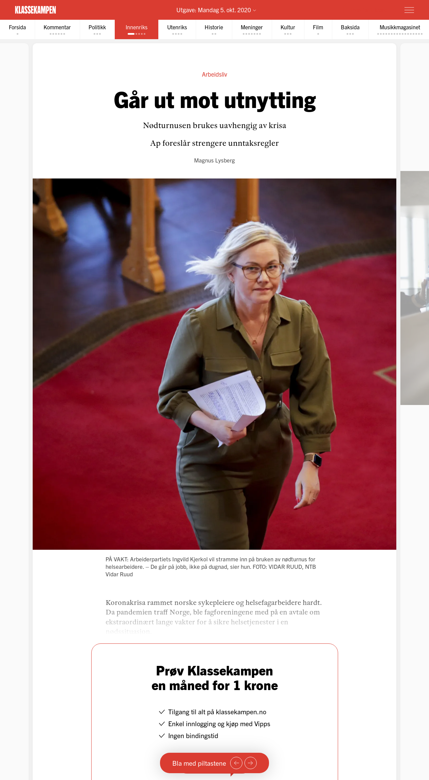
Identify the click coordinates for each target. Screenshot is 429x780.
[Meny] (409, 10)
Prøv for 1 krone (369, 9)
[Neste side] (250, 763)
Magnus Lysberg (214, 159)
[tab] (17, 29)
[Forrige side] (236, 763)
